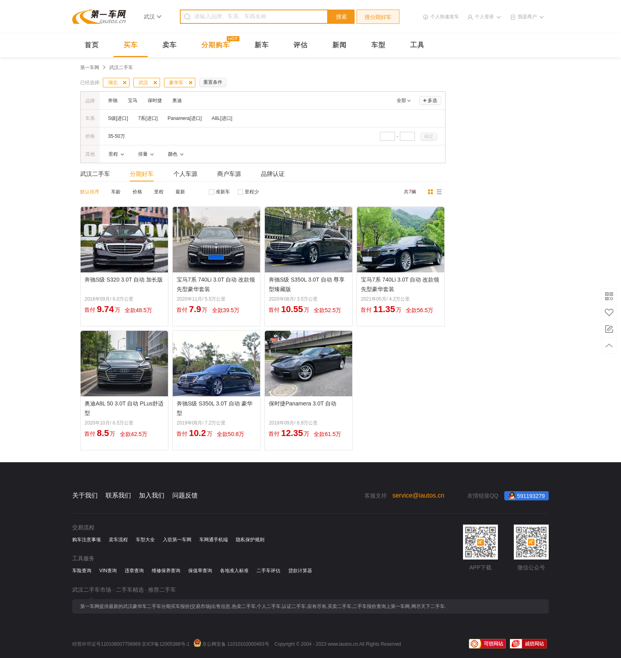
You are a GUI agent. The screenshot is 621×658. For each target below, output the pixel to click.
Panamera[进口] (185, 118)
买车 (130, 45)
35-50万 (116, 136)
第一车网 (89, 67)
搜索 (341, 17)
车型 (378, 45)
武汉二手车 (95, 173)
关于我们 (85, 495)
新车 (262, 45)
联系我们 (118, 495)
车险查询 (81, 570)
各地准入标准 (234, 570)
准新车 (223, 192)
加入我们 (151, 495)
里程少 (252, 192)
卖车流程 (118, 539)
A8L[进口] (222, 118)
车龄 (116, 192)
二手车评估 (268, 570)
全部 (401, 100)
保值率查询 (200, 570)
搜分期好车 (378, 17)
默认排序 (89, 192)
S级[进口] (118, 118)
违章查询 (134, 570)
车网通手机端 (213, 539)
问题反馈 (185, 495)
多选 (432, 100)
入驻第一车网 (177, 539)
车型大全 (145, 539)
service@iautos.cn (418, 495)
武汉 (143, 82)
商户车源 (229, 173)
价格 (137, 192)
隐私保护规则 (250, 539)
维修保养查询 (166, 570)
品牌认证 (273, 173)
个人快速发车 (444, 16)
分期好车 (142, 173)
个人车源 (185, 173)
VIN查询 (108, 570)
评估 (300, 45)
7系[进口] (148, 118)
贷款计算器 (300, 570)
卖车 (169, 45)
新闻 (339, 45)
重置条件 (212, 82)
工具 (417, 45)
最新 (180, 192)
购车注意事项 (86, 539)
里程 (159, 192)
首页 (92, 45)
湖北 (113, 82)
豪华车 (176, 82)
